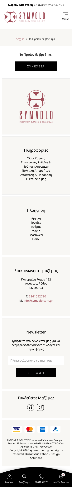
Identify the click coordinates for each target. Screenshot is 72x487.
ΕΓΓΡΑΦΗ (36, 373)
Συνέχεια (36, 66)
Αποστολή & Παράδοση (36, 175)
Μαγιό (36, 231)
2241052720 (37, 296)
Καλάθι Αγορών (61, 479)
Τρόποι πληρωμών (36, 166)
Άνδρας (36, 226)
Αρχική (20, 39)
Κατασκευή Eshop (36, 454)
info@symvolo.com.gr (38, 300)
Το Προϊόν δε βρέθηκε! (42, 39)
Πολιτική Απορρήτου (36, 170)
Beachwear (36, 235)
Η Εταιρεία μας (36, 179)
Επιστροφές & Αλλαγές (36, 162)
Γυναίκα (36, 222)
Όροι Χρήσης (36, 158)
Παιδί (36, 239)
